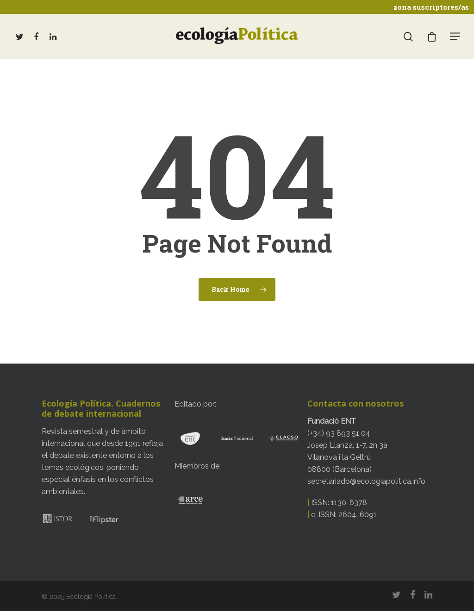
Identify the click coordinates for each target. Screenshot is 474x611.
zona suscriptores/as (431, 7)
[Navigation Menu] (455, 36)
